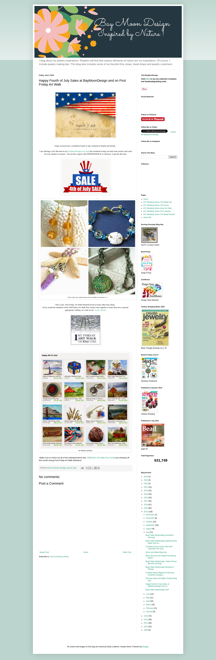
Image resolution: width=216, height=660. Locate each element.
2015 (146, 508)
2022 (146, 483)
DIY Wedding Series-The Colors (156, 205)
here (106, 297)
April (148, 601)
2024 (146, 477)
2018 (146, 498)
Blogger (145, 647)
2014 (146, 512)
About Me (147, 217)
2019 (146, 494)
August (149, 529)
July (148, 532)
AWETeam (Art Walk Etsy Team (101, 458)
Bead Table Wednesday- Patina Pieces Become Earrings (161, 562)
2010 (146, 627)
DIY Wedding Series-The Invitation (157, 211)
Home (85, 552)
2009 (146, 630)
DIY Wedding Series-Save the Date (157, 208)
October (149, 522)
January (149, 612)
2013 (146, 616)
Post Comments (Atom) (59, 557)
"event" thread (100, 310)
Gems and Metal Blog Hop (156, 552)
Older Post (127, 552)
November (150, 518)
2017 (146, 501)
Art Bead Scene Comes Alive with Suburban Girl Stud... (159, 548)
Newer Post (44, 552)
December (150, 515)
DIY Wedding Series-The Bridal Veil (157, 202)
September (150, 525)
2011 (146, 623)
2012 (146, 619)
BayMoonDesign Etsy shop (79, 151)
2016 (146, 505)
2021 (146, 487)
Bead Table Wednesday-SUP (157, 590)
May (148, 598)
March (149, 605)
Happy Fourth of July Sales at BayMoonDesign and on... (157, 585)
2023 (146, 480)
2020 (146, 490)
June (148, 594)
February (150, 608)
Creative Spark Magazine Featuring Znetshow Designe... (160, 574)
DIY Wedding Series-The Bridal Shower (159, 214)
